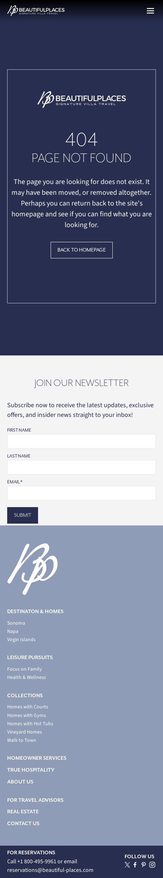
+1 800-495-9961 (37, 861)
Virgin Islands (21, 639)
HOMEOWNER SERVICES (36, 758)
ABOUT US (20, 782)
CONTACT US (23, 823)
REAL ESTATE (23, 812)
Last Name (19, 456)
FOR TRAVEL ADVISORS (35, 800)
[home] (36, 10)
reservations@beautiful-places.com (50, 870)
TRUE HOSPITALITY (31, 770)
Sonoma (16, 623)
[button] (150, 10)
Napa (12, 631)
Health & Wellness (26, 677)
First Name (19, 430)
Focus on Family (24, 669)
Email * (14, 482)
